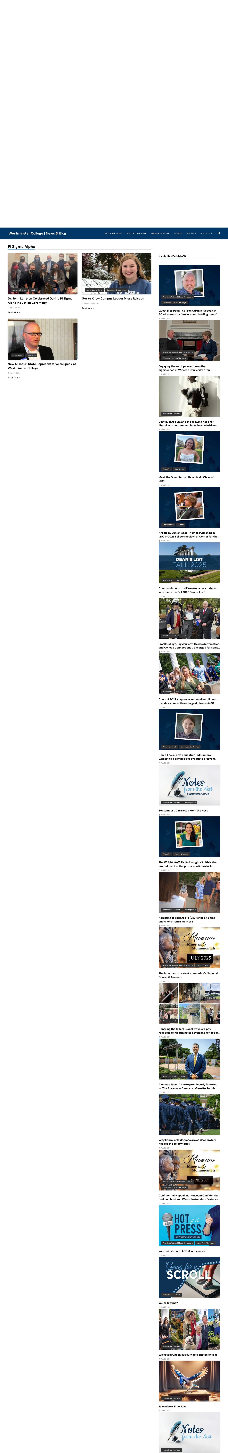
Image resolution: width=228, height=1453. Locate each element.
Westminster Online (173, 1406)
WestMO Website (137, 62)
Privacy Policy (87, 1435)
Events (178, 62)
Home (72, 1435)
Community (181, 520)
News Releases (113, 62)
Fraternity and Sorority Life (177, 1371)
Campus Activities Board (116, 119)
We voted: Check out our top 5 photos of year (188, 1184)
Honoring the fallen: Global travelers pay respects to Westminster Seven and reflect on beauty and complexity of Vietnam (189, 862)
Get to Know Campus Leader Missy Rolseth (113, 128)
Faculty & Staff (203, 794)
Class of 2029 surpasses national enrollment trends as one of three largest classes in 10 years (188, 532)
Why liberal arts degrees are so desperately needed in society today (187, 971)
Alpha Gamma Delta (94, 119)
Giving (166, 1357)
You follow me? (168, 1132)
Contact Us (152, 1435)
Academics (167, 409)
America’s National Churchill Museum (182, 1329)
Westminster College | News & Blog (37, 63)
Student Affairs (171, 1392)
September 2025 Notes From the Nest (183, 640)
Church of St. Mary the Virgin (174, 132)
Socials (191, 62)
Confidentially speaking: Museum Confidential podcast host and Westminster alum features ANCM (188, 1028)
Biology (183, 905)
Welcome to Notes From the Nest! (180, 1287)
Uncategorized (190, 632)
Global (183, 465)
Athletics (206, 62)
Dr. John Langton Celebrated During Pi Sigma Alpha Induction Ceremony (41, 130)
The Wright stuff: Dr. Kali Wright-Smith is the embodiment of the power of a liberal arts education (188, 695)
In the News (17, 185)
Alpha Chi (167, 298)
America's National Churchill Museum (178, 126)
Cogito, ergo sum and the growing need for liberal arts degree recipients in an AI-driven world (188, 254)
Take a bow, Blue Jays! (173, 1236)
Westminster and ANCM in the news (182, 1080)
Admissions (167, 520)
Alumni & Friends (19, 119)
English (166, 961)
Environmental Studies (190, 576)
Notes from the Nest (171, 243)
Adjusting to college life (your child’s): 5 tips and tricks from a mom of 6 (187, 749)
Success (167, 1399)
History (181, 354)
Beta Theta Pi (168, 354)
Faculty (33, 119)
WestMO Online (160, 62)
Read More (14, 141)
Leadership (31, 185)
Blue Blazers (179, 298)
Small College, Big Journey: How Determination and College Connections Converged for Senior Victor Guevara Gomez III (189, 477)
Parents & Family (171, 1385)
